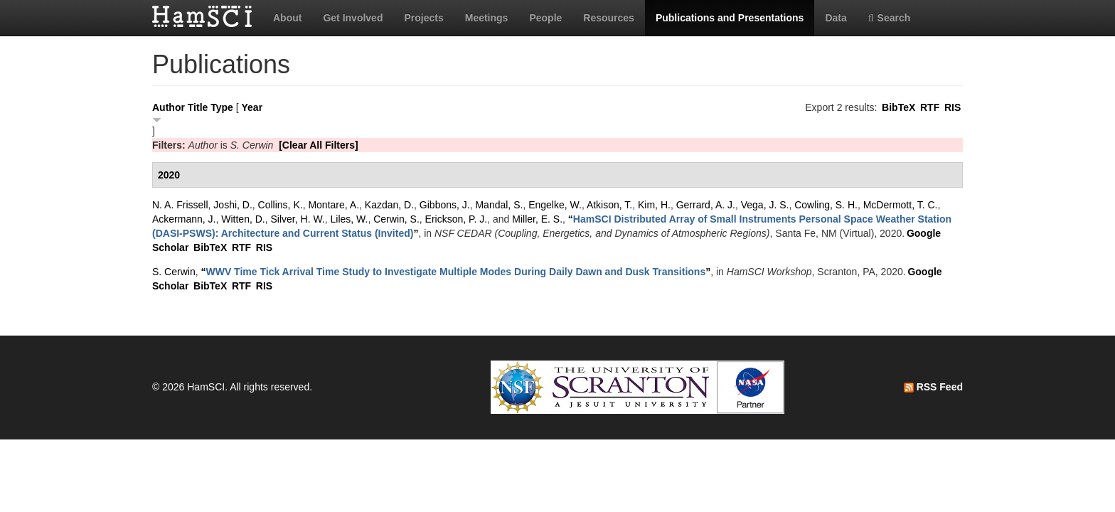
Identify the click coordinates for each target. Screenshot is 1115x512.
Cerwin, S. (396, 219)
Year (252, 107)
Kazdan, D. (389, 204)
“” (455, 271)
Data (835, 17)
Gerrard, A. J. (705, 204)
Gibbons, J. (445, 204)
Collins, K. (280, 204)
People (545, 17)
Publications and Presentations (730, 17)
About (287, 17)
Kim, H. (654, 204)
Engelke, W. (555, 204)
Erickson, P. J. (456, 219)
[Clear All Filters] (318, 145)
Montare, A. (333, 204)
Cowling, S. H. (826, 204)
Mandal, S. (499, 204)
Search (889, 17)
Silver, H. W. (298, 219)
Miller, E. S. (537, 219)
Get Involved (353, 17)
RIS (952, 107)
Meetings (486, 17)
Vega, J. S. (765, 204)
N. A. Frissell (180, 204)
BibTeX (898, 107)
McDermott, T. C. (900, 204)
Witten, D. (243, 219)
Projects (423, 17)
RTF (929, 107)
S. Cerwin (174, 271)
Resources (608, 17)
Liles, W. (349, 219)
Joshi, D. (232, 204)
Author (168, 107)
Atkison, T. (609, 204)
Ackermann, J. (183, 219)
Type (221, 107)
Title (198, 107)
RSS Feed (933, 387)
